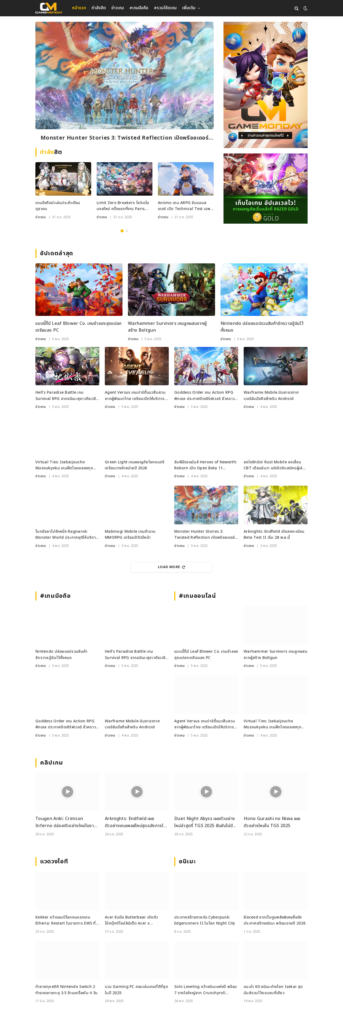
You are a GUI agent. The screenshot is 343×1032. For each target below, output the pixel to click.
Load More (171, 567)
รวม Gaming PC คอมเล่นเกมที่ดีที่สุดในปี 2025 (136, 990)
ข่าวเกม (117, 8)
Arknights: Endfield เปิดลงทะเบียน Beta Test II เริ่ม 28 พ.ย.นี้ (274, 534)
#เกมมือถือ (138, 8)
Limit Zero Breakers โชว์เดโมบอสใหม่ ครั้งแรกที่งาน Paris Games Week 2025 (123, 206)
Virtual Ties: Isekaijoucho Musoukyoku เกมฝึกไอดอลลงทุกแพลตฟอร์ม (64, 465)
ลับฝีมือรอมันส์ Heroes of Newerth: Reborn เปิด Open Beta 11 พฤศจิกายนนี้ (205, 465)
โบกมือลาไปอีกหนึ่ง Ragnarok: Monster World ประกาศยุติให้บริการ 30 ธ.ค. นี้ (66, 535)
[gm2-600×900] (265, 85)
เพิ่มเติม (188, 8)
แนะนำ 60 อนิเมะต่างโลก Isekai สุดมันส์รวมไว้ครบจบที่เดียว (273, 990)
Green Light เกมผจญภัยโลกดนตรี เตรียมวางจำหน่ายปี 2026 (135, 465)
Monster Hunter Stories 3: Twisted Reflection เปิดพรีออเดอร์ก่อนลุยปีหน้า (125, 138)
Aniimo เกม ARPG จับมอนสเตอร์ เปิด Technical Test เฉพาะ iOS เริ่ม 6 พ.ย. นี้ (185, 206)
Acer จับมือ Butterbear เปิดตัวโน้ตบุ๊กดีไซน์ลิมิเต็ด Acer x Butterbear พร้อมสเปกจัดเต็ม (131, 920)
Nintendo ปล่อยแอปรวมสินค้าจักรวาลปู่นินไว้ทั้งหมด (262, 327)
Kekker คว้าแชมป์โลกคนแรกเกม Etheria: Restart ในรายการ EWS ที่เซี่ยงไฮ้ (65, 920)
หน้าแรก (79, 8)
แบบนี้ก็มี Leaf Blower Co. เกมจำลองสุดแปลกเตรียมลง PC (78, 327)
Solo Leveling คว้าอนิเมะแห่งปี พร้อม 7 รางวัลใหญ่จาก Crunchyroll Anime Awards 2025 (205, 990)
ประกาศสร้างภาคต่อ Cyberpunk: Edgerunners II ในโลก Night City (204, 920)
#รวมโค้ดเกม (165, 8)
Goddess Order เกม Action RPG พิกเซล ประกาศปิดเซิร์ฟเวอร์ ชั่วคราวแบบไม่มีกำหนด (204, 396)
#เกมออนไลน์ (197, 596)
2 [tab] (126, 231)
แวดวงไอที (54, 861)
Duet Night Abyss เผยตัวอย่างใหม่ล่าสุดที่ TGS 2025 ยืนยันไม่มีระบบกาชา (204, 822)
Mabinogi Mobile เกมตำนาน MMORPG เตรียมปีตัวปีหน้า (130, 534)
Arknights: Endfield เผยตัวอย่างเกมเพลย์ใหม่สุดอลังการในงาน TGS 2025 (135, 822)
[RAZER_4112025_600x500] (265, 188)
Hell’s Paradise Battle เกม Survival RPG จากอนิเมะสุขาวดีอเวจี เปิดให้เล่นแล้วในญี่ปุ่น (65, 396)
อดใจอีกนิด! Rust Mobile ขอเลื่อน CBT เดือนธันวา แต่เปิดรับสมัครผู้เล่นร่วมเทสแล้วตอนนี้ (274, 465)
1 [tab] (122, 231)
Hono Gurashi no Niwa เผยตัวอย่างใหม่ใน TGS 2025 (272, 822)
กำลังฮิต (98, 8)
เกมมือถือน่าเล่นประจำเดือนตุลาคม (57, 206)
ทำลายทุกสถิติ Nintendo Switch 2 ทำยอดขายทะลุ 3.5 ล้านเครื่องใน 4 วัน (66, 990)
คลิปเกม (51, 762)
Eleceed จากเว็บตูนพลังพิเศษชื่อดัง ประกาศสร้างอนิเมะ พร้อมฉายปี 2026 (274, 920)
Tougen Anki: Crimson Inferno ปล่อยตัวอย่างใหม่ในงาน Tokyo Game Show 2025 (65, 822)
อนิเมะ (187, 861)
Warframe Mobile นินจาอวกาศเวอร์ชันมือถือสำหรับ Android (271, 395)
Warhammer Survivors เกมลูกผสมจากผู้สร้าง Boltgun (167, 327)
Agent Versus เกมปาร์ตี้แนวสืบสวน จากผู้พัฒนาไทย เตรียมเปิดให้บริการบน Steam (135, 396)
